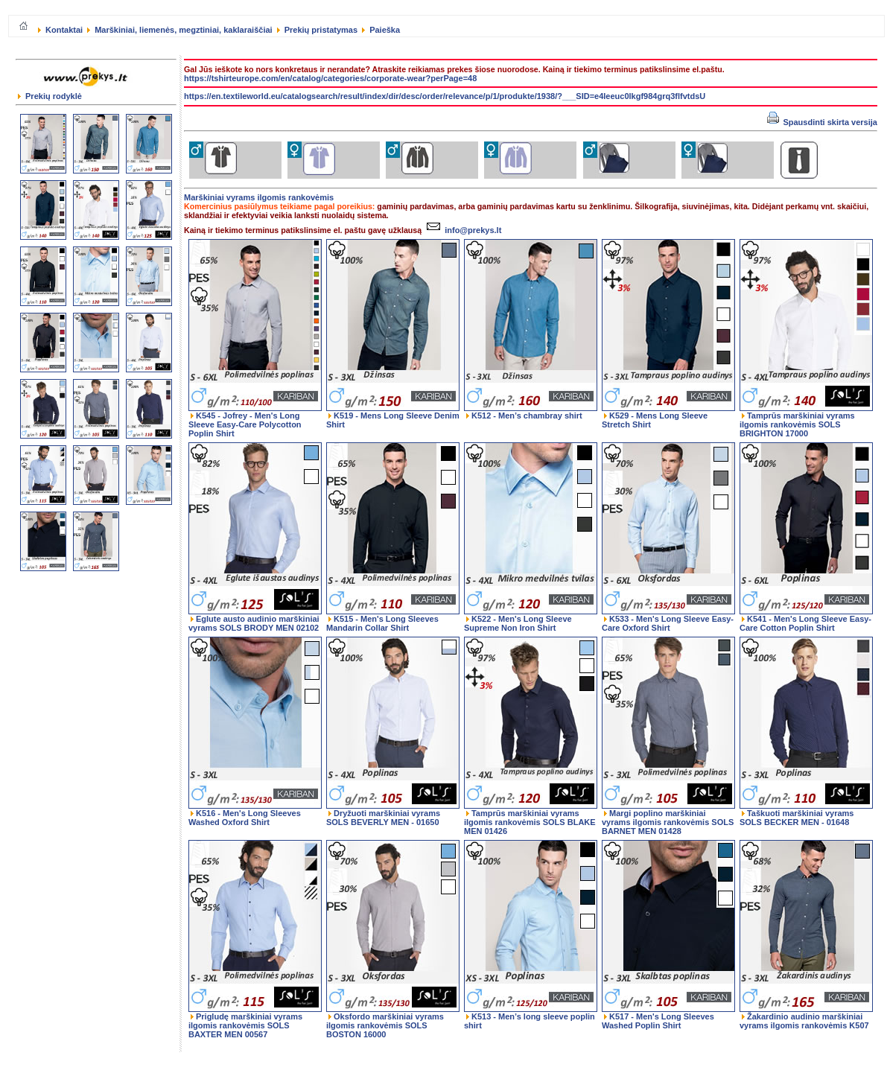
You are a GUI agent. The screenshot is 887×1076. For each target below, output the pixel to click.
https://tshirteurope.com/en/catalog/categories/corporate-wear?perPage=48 (330, 78)
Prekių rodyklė (50, 96)
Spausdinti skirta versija (822, 122)
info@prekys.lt (462, 230)
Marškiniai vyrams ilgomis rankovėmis (259, 197)
